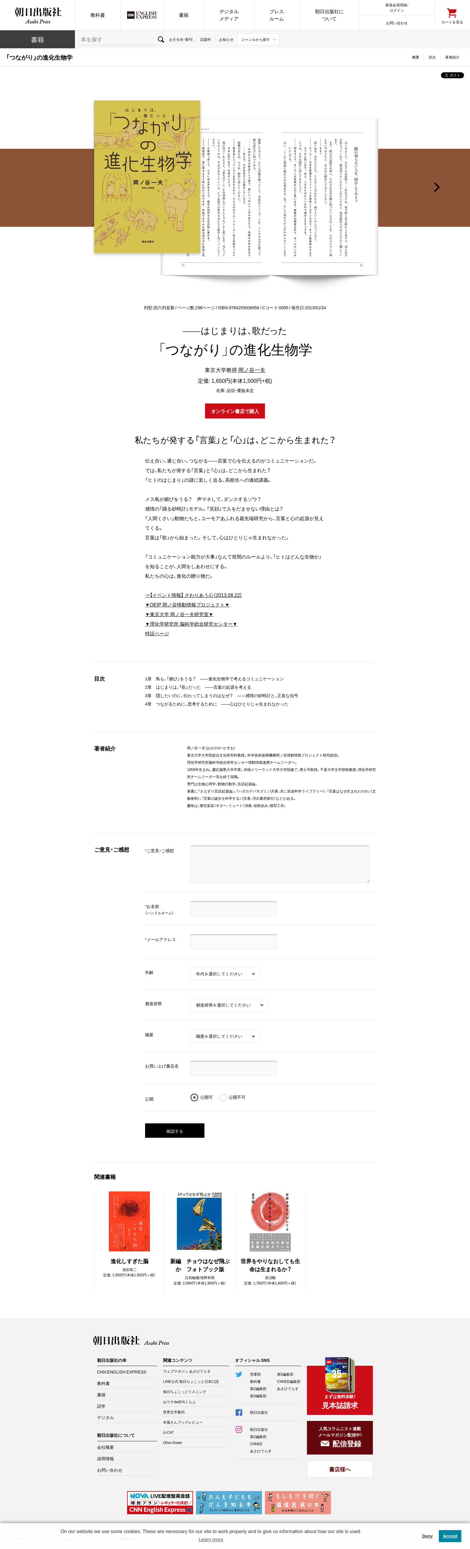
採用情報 (105, 1458)
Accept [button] (450, 1536)
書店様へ (340, 1469)
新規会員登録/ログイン (396, 7)
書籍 (184, 14)
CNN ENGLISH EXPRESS (121, 1372)
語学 (101, 1406)
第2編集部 (258, 1388)
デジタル (105, 1417)
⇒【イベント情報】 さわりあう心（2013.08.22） (193, 594)
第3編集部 (258, 1395)
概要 (415, 57)
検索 (160, 39)
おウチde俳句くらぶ (179, 1401)
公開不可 (237, 1097)
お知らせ (226, 39)
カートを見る (452, 21)
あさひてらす (288, 1388)
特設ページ (157, 633)
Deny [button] (427, 1536)
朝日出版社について (329, 15)
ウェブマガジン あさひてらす (187, 1371)
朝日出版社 (37, 15)
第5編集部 (285, 1374)
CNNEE (256, 1443)
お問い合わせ (397, 22)
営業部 (255, 1374)
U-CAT (168, 1432)
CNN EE (141, 15)
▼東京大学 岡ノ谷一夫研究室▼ (179, 614)
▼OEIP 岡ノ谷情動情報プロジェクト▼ (187, 604)
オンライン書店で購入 (235, 411)
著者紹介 (452, 57)
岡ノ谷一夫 (251, 370)
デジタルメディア (229, 15)
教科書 (98, 14)
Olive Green (172, 1442)
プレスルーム (276, 15)
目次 (432, 57)
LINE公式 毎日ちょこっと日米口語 (191, 1381)
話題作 (205, 39)
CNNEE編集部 (288, 1381)
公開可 (206, 1097)
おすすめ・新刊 (180, 39)
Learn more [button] (211, 1539)
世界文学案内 (174, 1412)
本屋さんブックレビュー (183, 1422)
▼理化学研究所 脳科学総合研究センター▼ (191, 623)
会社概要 (105, 1447)
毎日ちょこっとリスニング (184, 1391)
